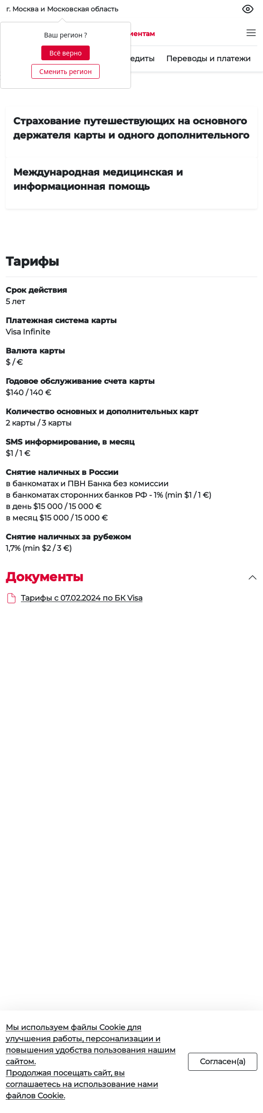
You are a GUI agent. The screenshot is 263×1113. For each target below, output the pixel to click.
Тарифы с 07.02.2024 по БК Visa (81, 598)
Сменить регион (65, 71)
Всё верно (65, 52)
